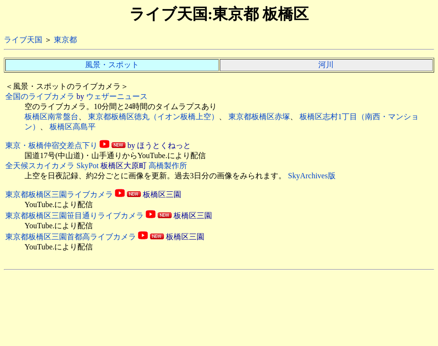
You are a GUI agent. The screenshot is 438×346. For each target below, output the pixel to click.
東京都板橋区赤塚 (259, 116)
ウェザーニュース (117, 96)
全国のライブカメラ (40, 96)
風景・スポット (112, 65)
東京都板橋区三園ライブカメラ (59, 194)
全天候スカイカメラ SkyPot (52, 165)
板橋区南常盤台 (51, 116)
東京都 (65, 40)
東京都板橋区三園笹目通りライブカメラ (74, 215)
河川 (326, 65)
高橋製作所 (168, 165)
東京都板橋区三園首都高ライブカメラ (70, 237)
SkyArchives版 (312, 176)
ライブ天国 (23, 40)
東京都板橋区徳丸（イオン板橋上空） (153, 116)
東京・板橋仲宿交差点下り (51, 145)
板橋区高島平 (73, 127)
